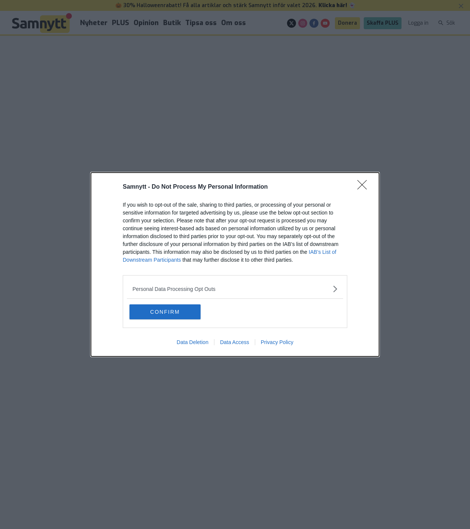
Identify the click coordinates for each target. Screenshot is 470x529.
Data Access (234, 342)
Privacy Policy (277, 342)
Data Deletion (192, 342)
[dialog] (235, 264)
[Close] (364, 187)
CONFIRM (165, 312)
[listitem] (235, 289)
